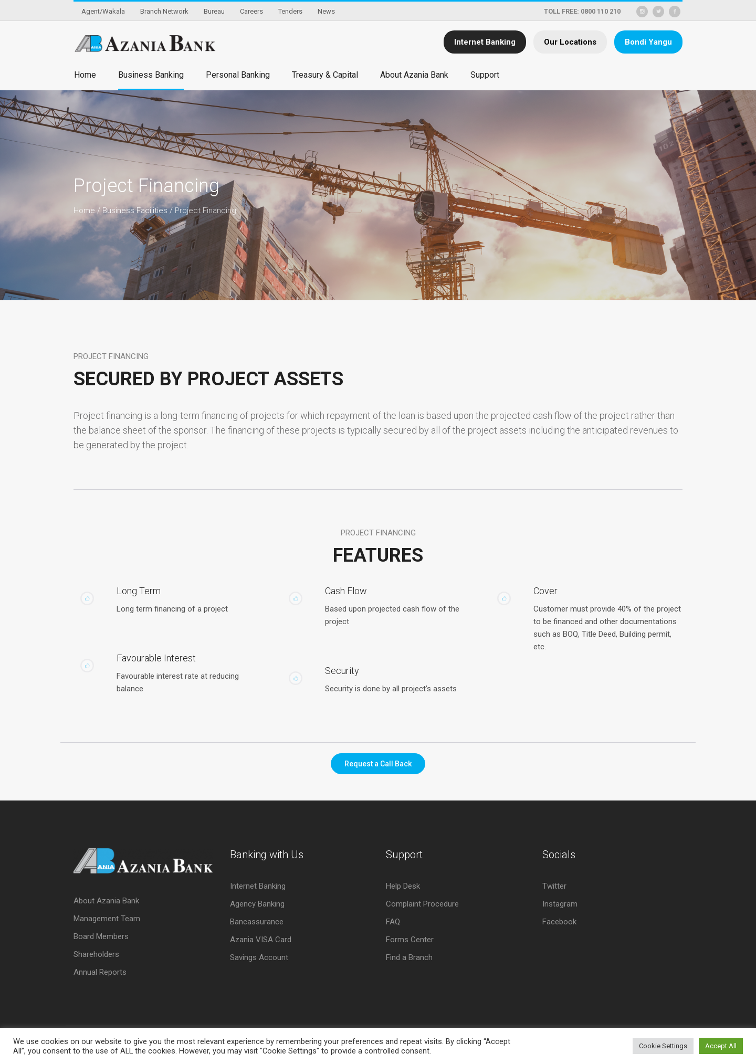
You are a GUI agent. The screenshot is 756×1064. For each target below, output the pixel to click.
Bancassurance (257, 921)
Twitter (554, 886)
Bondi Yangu (648, 42)
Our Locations (570, 42)
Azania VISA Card (260, 939)
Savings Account (259, 957)
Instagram (560, 904)
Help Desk (403, 886)
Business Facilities (134, 210)
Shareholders (96, 954)
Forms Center (410, 939)
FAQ (393, 921)
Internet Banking (485, 42)
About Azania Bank (106, 900)
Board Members (101, 936)
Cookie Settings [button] (663, 1046)
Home (84, 210)
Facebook (559, 921)
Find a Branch (409, 957)
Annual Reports (100, 972)
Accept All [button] (721, 1046)
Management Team (107, 918)
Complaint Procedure (422, 904)
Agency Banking (257, 904)
